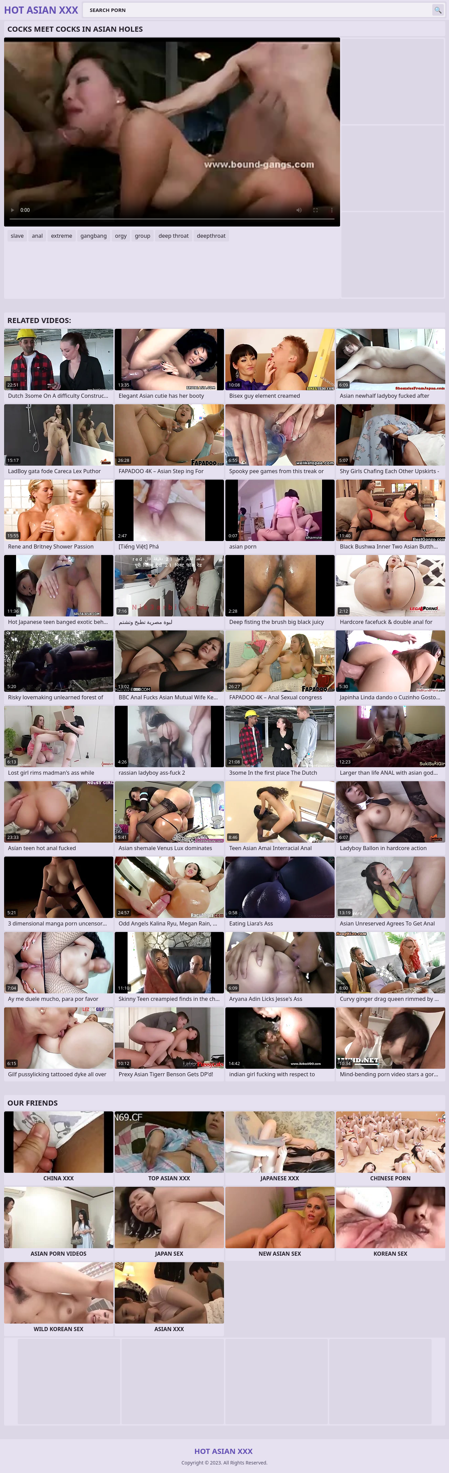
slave (17, 235)
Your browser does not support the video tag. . (172, 132)
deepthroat (211, 235)
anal (37, 235)
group (143, 235)
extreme (61, 235)
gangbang (94, 235)
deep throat (173, 235)
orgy (121, 235)
